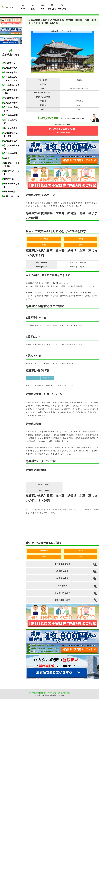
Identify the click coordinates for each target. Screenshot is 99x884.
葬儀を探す (62, 6)
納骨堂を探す (62, 578)
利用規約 (43, 693)
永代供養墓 (44, 239)
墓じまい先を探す (62, 593)
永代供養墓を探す (62, 564)
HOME (23, 6)
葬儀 (42, 6)
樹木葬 (81, 239)
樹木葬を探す (62, 571)
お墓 (33, 6)
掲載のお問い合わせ (55, 693)
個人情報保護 (34, 693)
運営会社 (66, 693)
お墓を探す (52, 6)
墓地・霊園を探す (62, 600)
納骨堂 (44, 245)
